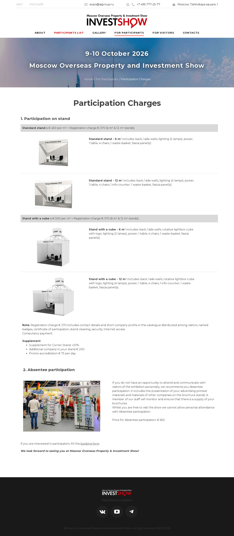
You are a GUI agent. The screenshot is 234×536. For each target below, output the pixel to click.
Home (88, 79)
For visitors (163, 32)
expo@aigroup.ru (101, 4)
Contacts (191, 32)
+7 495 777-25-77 (145, 4)
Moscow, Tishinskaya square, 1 (198, 4)
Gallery (99, 32)
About (40, 32)
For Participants (107, 79)
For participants (129, 32)
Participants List (69, 32)
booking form (90, 443)
